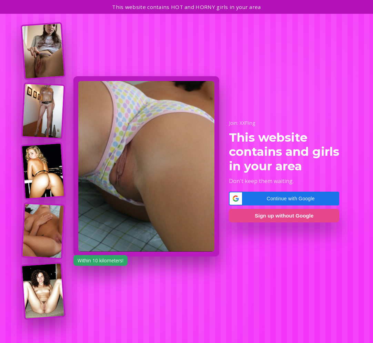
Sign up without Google (284, 216)
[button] (284, 198)
